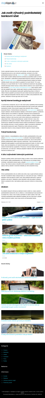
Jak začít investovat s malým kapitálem (17, 254)
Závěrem (8, 66)
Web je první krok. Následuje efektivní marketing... (18, 291)
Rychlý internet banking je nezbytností (16, 56)
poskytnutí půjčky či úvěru (32, 162)
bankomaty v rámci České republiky (13, 138)
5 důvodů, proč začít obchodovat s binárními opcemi (19, 277)
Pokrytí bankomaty (11, 58)
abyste (19, 75)
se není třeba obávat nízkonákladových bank (20, 87)
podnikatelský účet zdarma (9, 80)
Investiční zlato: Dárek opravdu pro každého (16, 321)
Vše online (9, 63)
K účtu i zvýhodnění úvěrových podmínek (17, 61)
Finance (42, 202)
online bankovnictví (32, 110)
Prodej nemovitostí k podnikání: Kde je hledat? (17, 334)
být (28, 75)
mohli (22, 75)
